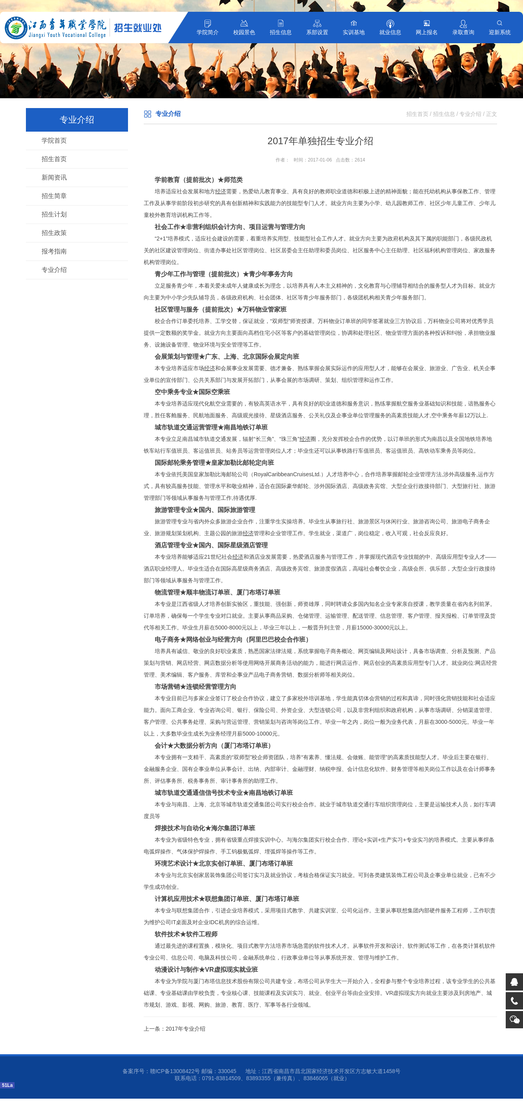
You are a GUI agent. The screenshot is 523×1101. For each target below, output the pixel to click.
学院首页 (54, 140)
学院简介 (208, 32)
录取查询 (463, 32)
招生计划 (54, 214)
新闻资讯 (54, 177)
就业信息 (390, 32)
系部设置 (317, 32)
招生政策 (54, 232)
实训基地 (354, 32)
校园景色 (244, 32)
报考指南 (54, 251)
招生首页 (54, 159)
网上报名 (427, 32)
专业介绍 (54, 269)
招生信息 (281, 32)
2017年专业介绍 (185, 1029)
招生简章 (54, 196)
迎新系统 (500, 32)
